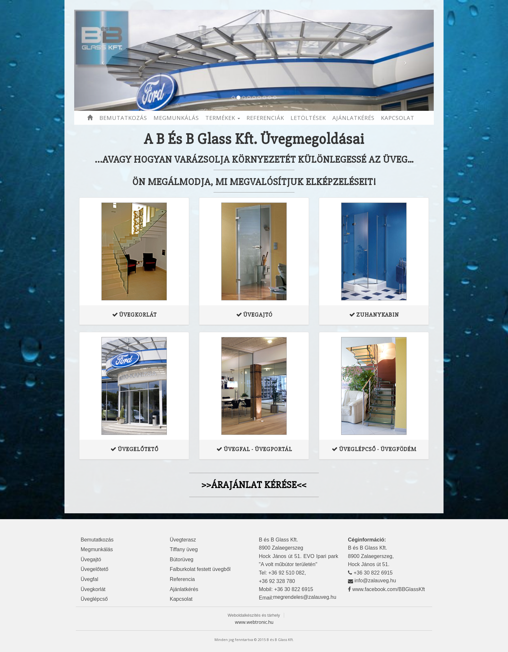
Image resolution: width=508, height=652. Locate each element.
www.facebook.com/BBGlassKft (388, 589)
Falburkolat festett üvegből (200, 569)
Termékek (222, 118)
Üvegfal (89, 579)
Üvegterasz (183, 539)
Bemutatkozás (123, 118)
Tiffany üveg (184, 549)
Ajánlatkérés (353, 118)
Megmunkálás (176, 118)
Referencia (182, 579)
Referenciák (265, 118)
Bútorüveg (181, 559)
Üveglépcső (94, 599)
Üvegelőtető (94, 569)
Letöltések (308, 118)
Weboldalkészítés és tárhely (254, 615)
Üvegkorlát (93, 589)
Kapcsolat (397, 118)
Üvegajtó (91, 559)
